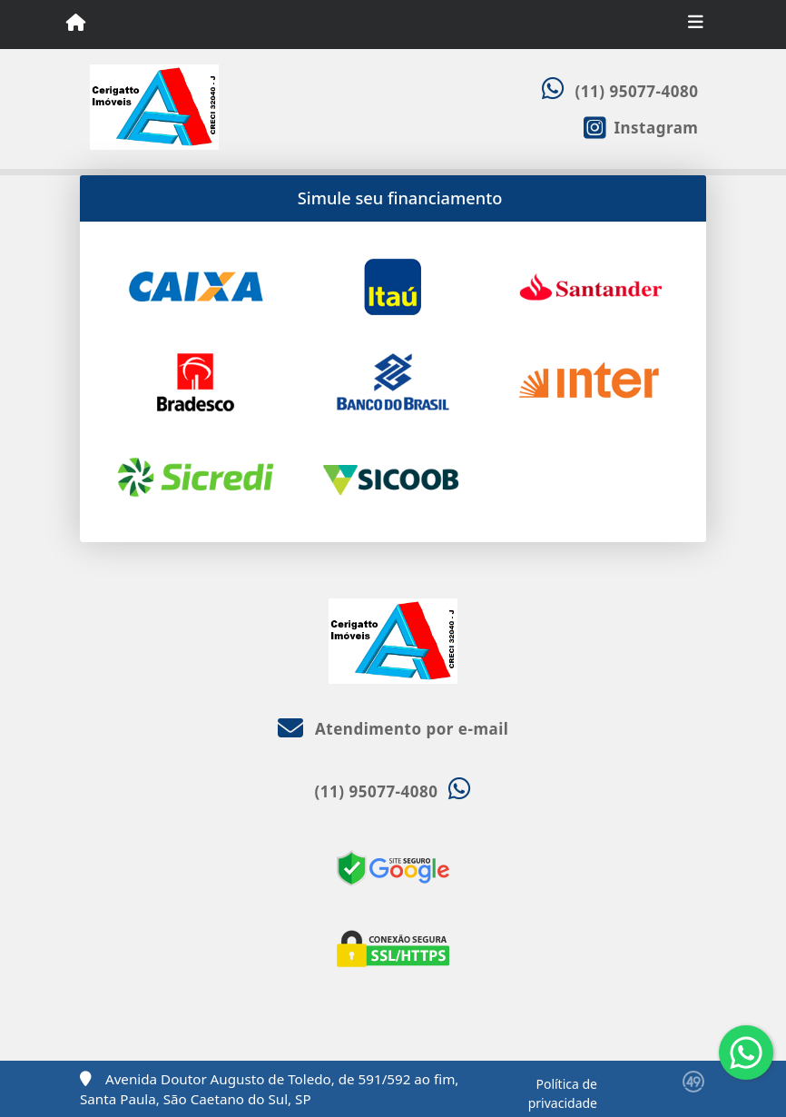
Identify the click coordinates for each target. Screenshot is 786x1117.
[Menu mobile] (75, 23)
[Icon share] (641, 126)
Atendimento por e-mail (393, 728)
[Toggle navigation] (696, 24)
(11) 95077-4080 (637, 91)
